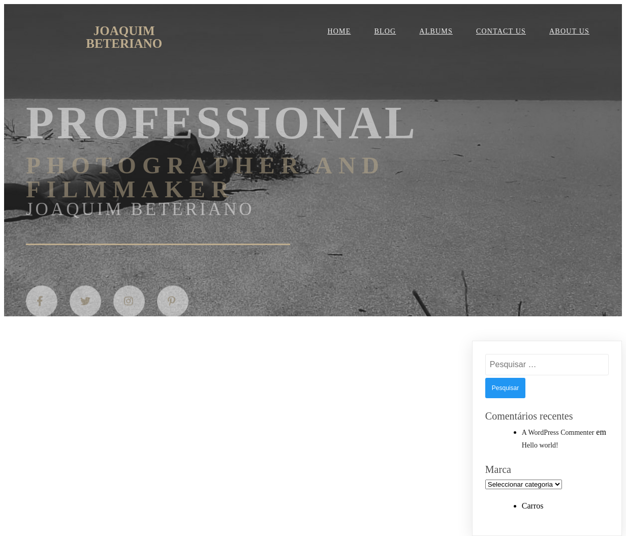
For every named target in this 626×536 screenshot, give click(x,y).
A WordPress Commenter (558, 432)
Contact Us (501, 31)
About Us (569, 31)
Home (339, 31)
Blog (385, 31)
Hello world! (540, 445)
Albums (436, 31)
